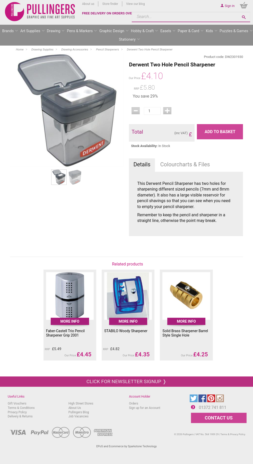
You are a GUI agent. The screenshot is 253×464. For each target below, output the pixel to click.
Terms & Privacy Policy (232, 434)
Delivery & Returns (20, 416)
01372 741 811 (212, 407)
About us (88, 4)
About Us (74, 408)
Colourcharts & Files (185, 164)
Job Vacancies (78, 416)
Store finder (110, 4)
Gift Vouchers (17, 403)
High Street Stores (80, 403)
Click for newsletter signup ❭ (126, 381)
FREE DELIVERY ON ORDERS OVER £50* (112, 13)
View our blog (135, 4)
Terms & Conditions (21, 408)
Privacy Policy (17, 412)
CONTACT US (218, 417)
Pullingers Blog (78, 412)
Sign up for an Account (144, 408)
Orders (133, 403)
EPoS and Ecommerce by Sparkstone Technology (126, 446)
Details (141, 164)
